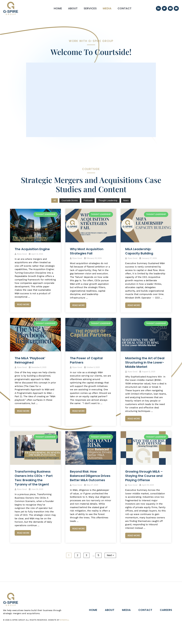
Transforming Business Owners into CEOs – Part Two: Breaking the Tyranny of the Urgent (34, 478)
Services (90, 8)
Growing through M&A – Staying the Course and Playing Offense (144, 475)
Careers (166, 610)
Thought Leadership (107, 200)
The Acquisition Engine (32, 249)
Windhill (64, 620)
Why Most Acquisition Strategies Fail (86, 251)
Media (107, 8)
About (73, 8)
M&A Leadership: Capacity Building (139, 251)
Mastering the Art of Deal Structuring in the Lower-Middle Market (144, 362)
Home (58, 8)
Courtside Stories (70, 200)
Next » (110, 555)
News (126, 200)
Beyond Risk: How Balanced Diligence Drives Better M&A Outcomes (90, 475)
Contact (124, 8)
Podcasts (88, 200)
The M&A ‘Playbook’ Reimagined (30, 360)
